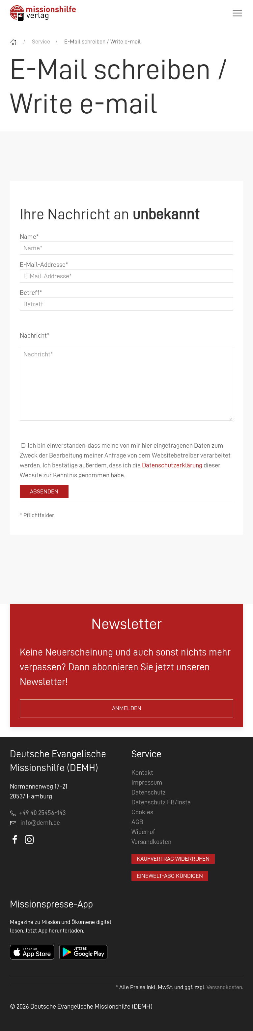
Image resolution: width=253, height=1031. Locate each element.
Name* (29, 236)
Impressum (146, 782)
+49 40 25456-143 (38, 812)
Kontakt (142, 772)
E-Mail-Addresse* (44, 264)
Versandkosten (151, 841)
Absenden (44, 491)
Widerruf (143, 831)
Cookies (142, 812)
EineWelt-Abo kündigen (170, 876)
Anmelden (126, 708)
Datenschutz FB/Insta (161, 802)
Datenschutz (148, 792)
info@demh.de (40, 822)
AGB (137, 822)
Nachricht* (34, 335)
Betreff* (31, 292)
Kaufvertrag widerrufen (173, 859)
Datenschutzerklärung (172, 465)
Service (41, 41)
